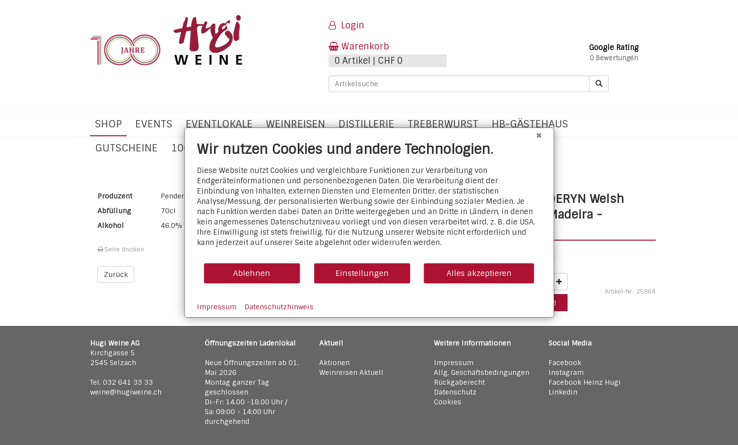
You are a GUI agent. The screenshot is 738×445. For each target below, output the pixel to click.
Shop (108, 123)
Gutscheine (126, 147)
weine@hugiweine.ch (126, 392)
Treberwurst (442, 123)
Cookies (447, 401)
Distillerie (366, 123)
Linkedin (562, 392)
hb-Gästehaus (530, 123)
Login (346, 25)
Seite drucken (120, 249)
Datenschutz (455, 392)
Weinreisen (295, 123)
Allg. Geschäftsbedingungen (481, 372)
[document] (369, 202)
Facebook (564, 362)
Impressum (454, 362)
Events (153, 123)
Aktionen (334, 362)
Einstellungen (362, 273)
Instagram (566, 372)
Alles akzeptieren (479, 273)
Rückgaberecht (459, 382)
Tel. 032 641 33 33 (121, 382)
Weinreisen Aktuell (351, 372)
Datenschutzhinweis (278, 306)
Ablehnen (251, 273)
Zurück (116, 274)
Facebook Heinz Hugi (584, 382)
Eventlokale (219, 123)
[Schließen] (538, 135)
